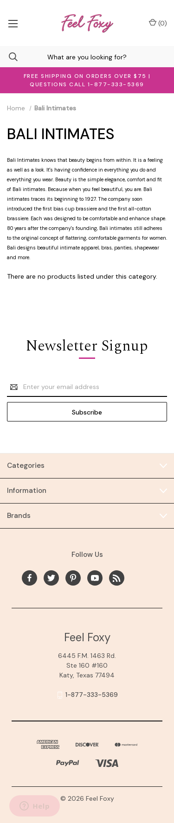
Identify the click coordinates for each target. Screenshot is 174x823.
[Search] (9, 56)
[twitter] (51, 578)
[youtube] (95, 578)
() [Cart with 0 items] (158, 23)
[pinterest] (73, 578)
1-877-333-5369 (91, 694)
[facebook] (29, 578)
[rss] (117, 578)
